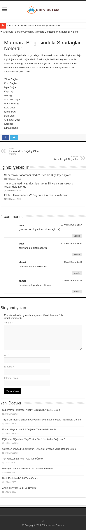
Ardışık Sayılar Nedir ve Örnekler (19, 488)
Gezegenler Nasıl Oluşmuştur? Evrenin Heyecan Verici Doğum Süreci (39, 449)
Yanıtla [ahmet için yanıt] (77, 273)
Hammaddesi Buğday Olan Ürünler (26, 151)
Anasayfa (6, 31)
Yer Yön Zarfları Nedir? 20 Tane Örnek (22, 458)
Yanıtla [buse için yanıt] (77, 236)
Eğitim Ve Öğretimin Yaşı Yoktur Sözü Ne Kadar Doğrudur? (33, 439)
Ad (6, 355)
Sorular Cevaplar (24, 31)
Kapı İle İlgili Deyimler (59, 158)
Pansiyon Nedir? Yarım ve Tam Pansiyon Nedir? (27, 468)
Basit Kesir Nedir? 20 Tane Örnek (20, 478)
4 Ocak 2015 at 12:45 (72, 280)
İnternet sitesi (11, 378)
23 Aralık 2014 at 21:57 (71, 225)
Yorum (8, 322)
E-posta (9, 366)
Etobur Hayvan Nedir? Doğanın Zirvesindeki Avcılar (36, 195)
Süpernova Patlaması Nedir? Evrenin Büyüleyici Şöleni (33, 25)
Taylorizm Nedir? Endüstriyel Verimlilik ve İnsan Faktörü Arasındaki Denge (41, 419)
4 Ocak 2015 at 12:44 (72, 262)
